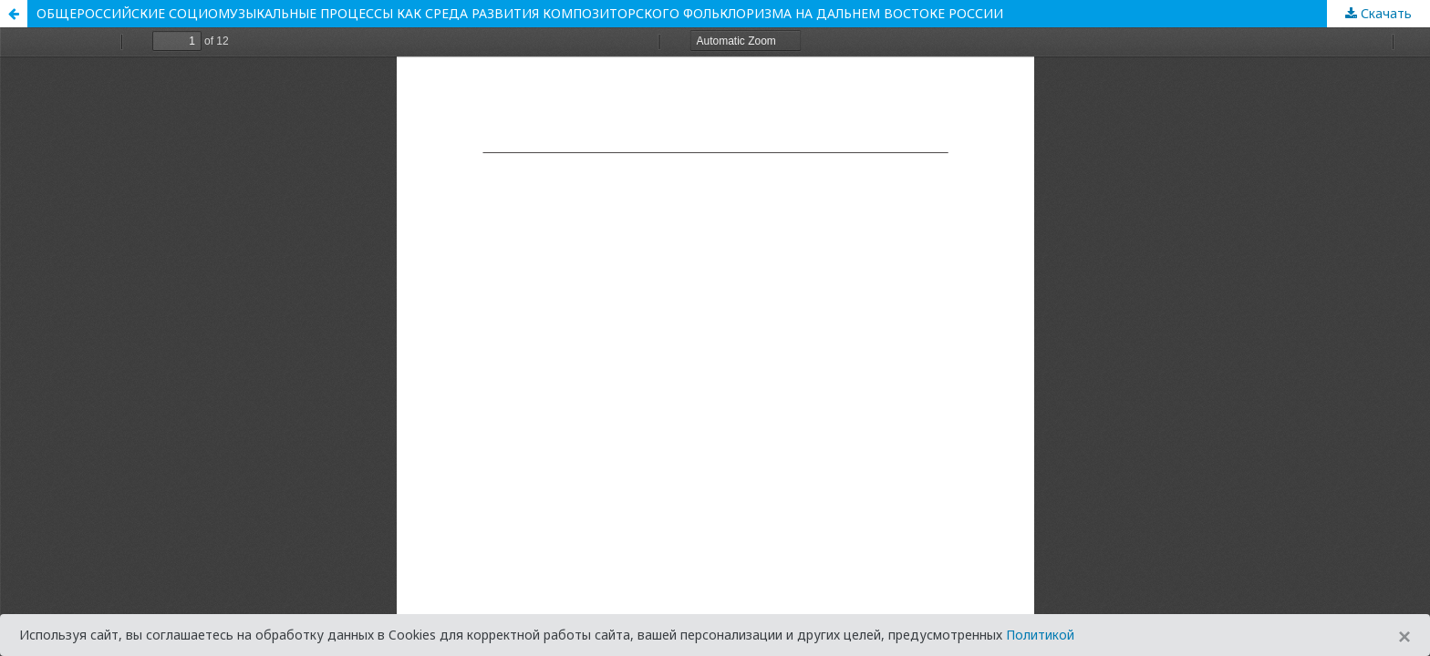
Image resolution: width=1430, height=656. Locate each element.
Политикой (1040, 634)
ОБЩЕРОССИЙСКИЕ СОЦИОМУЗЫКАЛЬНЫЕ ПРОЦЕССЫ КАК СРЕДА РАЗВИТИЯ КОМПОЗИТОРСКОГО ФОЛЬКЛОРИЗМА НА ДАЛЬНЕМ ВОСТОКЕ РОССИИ (519, 13)
